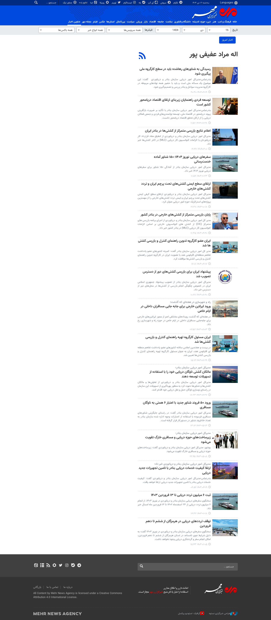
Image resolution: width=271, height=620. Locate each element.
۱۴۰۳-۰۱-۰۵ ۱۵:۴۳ (198, 544)
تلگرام (178, 2)
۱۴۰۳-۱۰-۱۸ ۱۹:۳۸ (199, 207)
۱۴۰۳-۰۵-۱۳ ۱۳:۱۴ (198, 425)
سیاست (130, 22)
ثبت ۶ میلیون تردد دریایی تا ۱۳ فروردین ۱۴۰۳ (181, 495)
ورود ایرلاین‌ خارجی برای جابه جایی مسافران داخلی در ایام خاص (176, 309)
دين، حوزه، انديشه (201, 22)
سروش (165, 2)
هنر (214, 22)
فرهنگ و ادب (224, 22)
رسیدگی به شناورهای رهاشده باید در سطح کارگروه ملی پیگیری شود (175, 71)
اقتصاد (152, 22)
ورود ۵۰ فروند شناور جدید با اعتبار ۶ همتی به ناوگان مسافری (177, 405)
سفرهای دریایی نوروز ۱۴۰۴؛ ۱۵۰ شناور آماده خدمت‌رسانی (182, 159)
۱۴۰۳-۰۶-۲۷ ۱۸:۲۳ (198, 395)
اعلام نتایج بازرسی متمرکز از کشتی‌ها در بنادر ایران (178, 131)
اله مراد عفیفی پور (213, 54)
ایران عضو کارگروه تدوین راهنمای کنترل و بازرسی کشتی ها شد (174, 243)
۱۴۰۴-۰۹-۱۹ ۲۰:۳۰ (199, 92)
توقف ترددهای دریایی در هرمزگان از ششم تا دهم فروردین (178, 524)
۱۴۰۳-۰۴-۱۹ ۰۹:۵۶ (199, 487)
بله (142, 2)
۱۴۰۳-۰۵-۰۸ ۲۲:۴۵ (198, 456)
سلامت (169, 22)
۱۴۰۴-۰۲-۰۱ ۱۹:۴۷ (199, 149)
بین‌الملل (120, 22)
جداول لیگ (70, 2)
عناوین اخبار (74, 22)
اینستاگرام (130, 2)
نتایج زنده (83, 2)
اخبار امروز (227, 40)
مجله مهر (86, 22)
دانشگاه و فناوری (182, 22)
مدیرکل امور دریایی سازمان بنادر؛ (193, 368)
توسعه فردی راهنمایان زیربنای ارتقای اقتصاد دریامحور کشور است (175, 102)
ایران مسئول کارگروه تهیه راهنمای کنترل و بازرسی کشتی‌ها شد (178, 340)
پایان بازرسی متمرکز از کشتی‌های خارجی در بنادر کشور (176, 215)
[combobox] (218, 30)
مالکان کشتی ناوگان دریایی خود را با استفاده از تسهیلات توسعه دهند (180, 374)
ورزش (139, 22)
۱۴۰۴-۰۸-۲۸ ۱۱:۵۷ (199, 123)
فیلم (95, 22)
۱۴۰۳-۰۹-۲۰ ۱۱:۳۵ (199, 233)
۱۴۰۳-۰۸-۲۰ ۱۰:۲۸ (199, 295)
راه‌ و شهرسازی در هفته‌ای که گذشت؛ (190, 302)
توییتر (116, 2)
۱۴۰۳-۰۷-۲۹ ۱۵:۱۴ (199, 360)
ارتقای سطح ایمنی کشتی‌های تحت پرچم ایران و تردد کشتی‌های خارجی (176, 186)
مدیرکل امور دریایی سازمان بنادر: (193, 433)
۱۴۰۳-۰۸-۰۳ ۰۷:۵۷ (198, 329)
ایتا (94, 2)
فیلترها (148, 30)
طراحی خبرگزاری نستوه (223, 613)
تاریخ (235, 30)
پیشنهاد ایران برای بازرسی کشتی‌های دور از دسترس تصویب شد (177, 274)
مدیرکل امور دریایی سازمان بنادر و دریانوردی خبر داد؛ (182, 464)
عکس (102, 22)
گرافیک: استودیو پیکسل (191, 613)
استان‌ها (110, 22)
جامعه (161, 22)
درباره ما (68, 587)
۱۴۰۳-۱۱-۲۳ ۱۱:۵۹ (199, 176)
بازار (146, 22)
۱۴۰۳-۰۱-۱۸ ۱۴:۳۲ (199, 513)
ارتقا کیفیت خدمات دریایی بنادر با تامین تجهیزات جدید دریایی (175, 470)
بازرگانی (37, 587)
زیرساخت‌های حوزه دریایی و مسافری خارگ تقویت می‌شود (178, 440)
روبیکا (104, 2)
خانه (235, 22)
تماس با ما (52, 587)
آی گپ (153, 2)
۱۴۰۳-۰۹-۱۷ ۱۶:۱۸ (199, 264)
